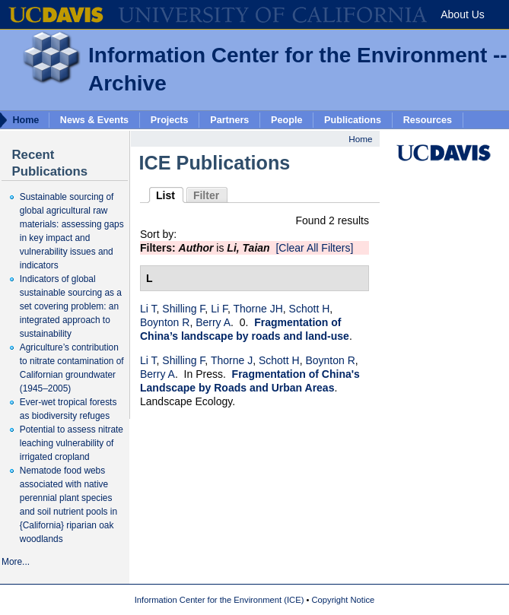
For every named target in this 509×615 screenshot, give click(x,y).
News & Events (94, 119)
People (286, 119)
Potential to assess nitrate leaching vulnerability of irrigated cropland (71, 443)
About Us (463, 14)
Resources (427, 119)
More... (16, 561)
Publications (352, 119)
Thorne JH (257, 309)
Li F (219, 309)
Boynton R (164, 322)
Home (360, 139)
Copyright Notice (343, 599)
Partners (229, 119)
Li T (148, 309)
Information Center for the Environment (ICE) (219, 599)
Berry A (213, 322)
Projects (170, 119)
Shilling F (183, 309)
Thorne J (232, 360)
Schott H (309, 309)
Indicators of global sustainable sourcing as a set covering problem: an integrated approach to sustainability (71, 306)
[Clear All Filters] (314, 248)
